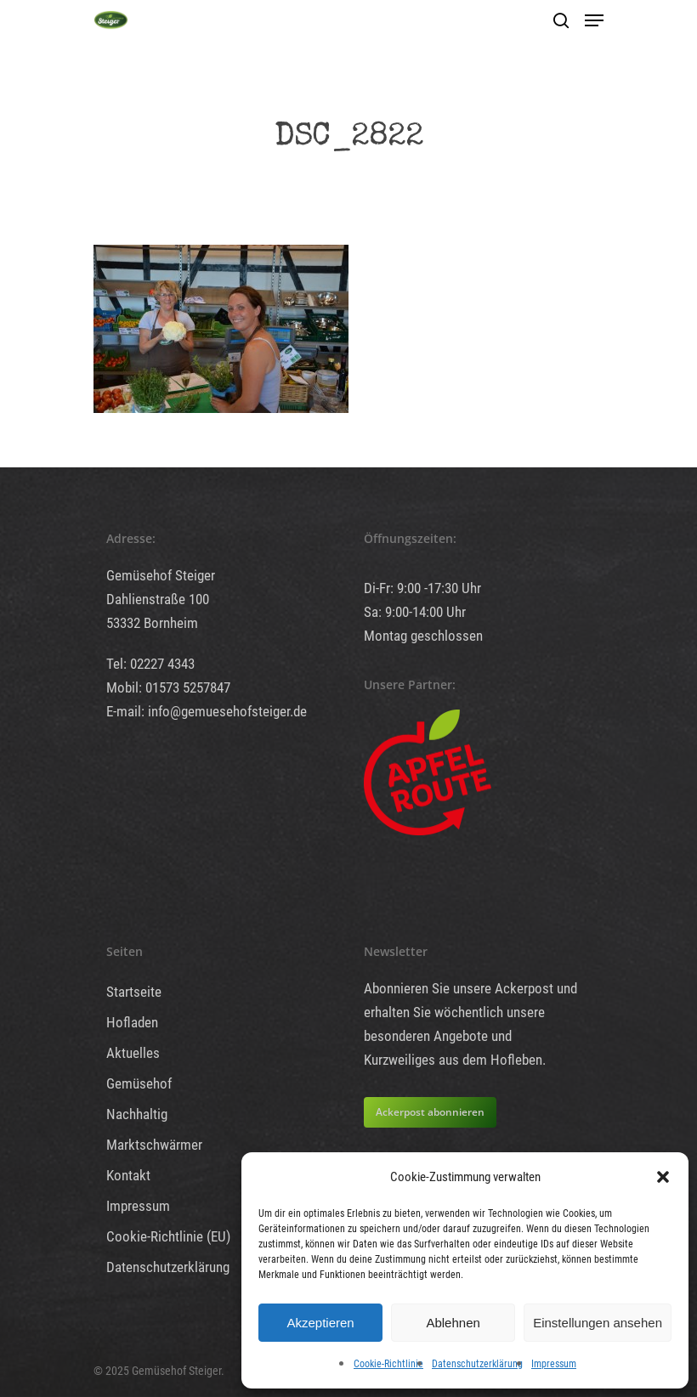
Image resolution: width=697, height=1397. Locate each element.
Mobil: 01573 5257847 (168, 687)
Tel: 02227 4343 (150, 663)
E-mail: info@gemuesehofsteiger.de (206, 711)
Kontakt (128, 1175)
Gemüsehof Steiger (160, 575)
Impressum (553, 1364)
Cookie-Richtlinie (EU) (168, 1236)
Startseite (134, 991)
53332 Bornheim (152, 622)
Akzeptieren (320, 1322)
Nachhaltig (136, 1114)
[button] (663, 1176)
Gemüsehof (139, 1083)
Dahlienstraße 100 (157, 599)
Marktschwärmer (154, 1144)
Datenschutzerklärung (477, 1364)
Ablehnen (452, 1322)
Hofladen (132, 1022)
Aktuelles (133, 1052)
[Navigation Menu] (594, 20)
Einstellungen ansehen (597, 1322)
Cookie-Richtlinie (388, 1364)
